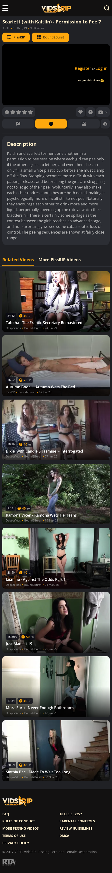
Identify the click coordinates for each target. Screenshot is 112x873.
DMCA (64, 836)
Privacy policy (15, 843)
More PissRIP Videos (59, 259)
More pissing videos (20, 828)
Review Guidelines (76, 828)
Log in (101, 68)
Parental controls (77, 821)
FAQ (5, 814)
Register (83, 68)
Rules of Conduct (18, 821)
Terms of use (14, 836)
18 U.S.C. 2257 (71, 814)
